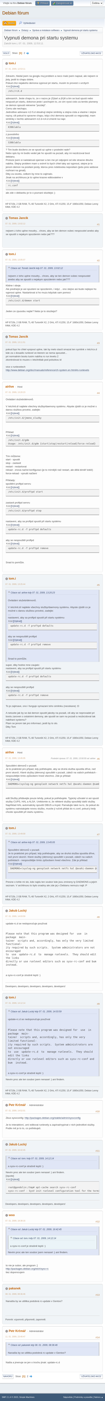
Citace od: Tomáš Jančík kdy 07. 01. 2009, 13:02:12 (37, 268)
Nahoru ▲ (98, 1397)
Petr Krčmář (17, 1105)
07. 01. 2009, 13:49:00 (15, 834)
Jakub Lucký (18, 910)
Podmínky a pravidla (83, 1397)
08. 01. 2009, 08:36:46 (15, 1294)
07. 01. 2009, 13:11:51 (15, 342)
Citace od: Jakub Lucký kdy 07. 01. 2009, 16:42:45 (36, 1229)
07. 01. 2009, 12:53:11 (15, 69)
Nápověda (67, 1397)
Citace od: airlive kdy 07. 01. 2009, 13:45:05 (33, 842)
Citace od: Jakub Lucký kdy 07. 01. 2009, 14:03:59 (36, 1011)
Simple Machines (26, 1397)
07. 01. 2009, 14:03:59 (15, 916)
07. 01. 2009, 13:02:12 (15, 223)
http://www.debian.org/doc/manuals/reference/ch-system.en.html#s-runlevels (47, 370)
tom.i (12, 63)
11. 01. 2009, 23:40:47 (15, 1336)
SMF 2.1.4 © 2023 (10, 1397)
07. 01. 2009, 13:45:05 (15, 758)
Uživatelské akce (91, 53)
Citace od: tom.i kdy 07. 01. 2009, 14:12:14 (32, 1158)
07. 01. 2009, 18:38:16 (15, 1221)
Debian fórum (15, 12)
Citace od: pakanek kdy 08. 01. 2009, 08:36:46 (34, 1345)
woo (12, 1215)
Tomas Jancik (18, 218)
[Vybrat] (15, 86)
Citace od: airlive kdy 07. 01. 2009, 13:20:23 (33, 592)
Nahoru (7, 1376)
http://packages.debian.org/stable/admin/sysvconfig (52, 1118)
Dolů (6, 53)
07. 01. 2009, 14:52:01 (15, 1110)
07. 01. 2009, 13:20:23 (15, 392)
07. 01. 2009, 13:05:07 (15, 260)
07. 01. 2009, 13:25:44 (15, 584)
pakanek (15, 1288)
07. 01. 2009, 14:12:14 (15, 1003)
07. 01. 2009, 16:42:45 (15, 1150)
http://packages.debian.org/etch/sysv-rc (27, 1268)
